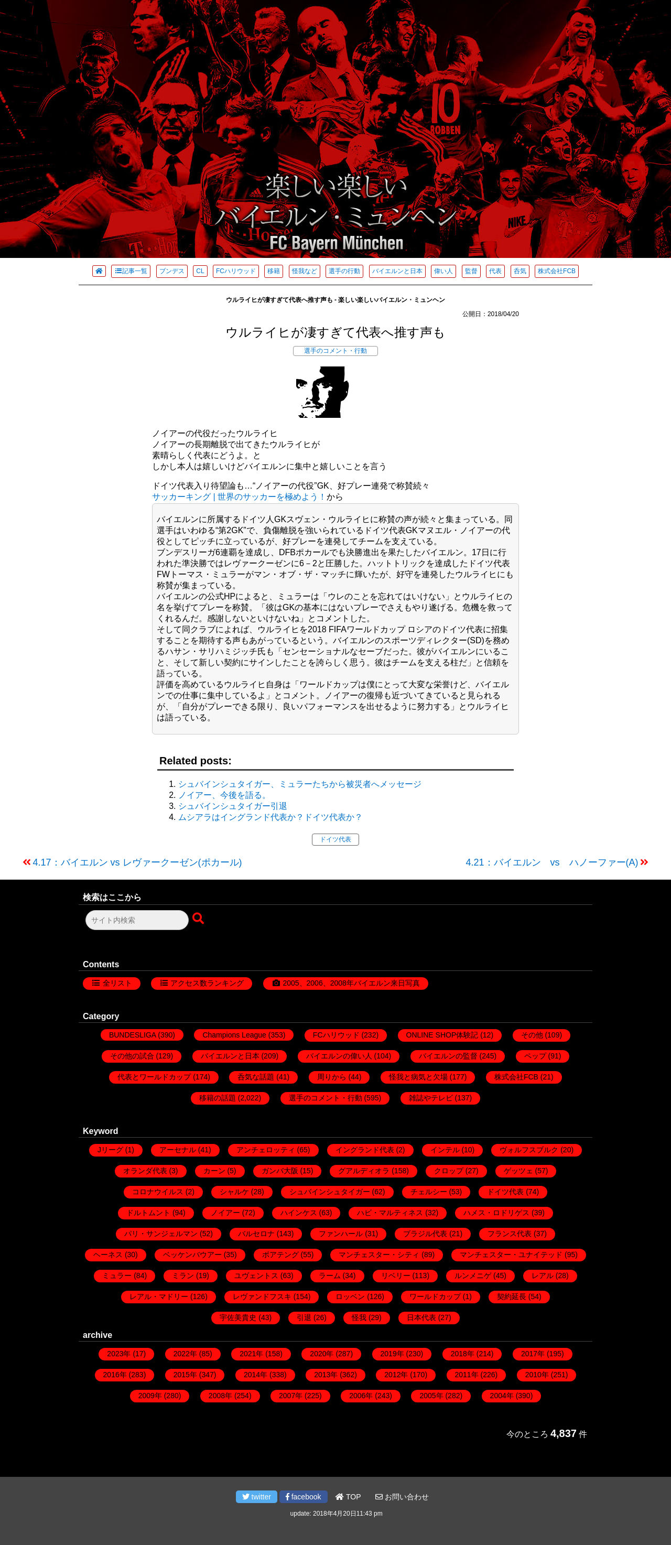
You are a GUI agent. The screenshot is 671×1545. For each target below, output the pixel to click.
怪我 (359, 1317)
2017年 (533, 1353)
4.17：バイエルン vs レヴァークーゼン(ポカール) (137, 862)
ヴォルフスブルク (529, 1150)
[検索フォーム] (137, 920)
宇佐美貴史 (238, 1317)
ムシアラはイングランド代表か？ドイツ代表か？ (270, 817)
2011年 (467, 1374)
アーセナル (177, 1150)
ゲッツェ (518, 1170)
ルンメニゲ (472, 1275)
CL (200, 271)
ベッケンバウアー (192, 1254)
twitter (256, 1497)
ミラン (183, 1275)
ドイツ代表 (335, 839)
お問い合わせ (402, 1497)
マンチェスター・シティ (379, 1254)
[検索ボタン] (199, 919)
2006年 (361, 1395)
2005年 (431, 1395)
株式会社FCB (557, 271)
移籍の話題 (217, 1098)
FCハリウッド (236, 271)
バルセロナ (256, 1233)
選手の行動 (344, 271)
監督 (471, 271)
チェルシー (428, 1191)
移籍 (273, 271)
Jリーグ (110, 1150)
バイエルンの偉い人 (339, 1056)
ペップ (535, 1056)
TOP (348, 1497)
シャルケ (234, 1191)
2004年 (502, 1395)
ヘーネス (108, 1254)
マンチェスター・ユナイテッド (511, 1254)
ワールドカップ (435, 1296)
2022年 (185, 1353)
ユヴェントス (256, 1275)
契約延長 (511, 1296)
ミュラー (117, 1275)
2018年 (462, 1353)
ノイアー (225, 1212)
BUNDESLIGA (132, 1035)
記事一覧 (130, 271)
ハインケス (298, 1212)
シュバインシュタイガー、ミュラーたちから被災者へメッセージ (299, 784)
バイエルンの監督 (448, 1056)
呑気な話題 (255, 1077)
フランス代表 (510, 1233)
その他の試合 (132, 1056)
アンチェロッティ (265, 1150)
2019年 (392, 1353)
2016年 (115, 1374)
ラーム (330, 1275)
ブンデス (172, 271)
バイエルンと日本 (397, 271)
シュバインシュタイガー (329, 1191)
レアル (543, 1275)
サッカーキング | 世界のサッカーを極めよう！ (239, 496)
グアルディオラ (363, 1170)
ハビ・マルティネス (390, 1212)
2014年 (255, 1374)
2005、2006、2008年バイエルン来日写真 (351, 983)
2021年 (251, 1353)
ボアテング (280, 1254)
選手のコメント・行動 (335, 350)
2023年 (119, 1353)
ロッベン (350, 1296)
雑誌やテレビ (431, 1098)
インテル (445, 1150)
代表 (495, 271)
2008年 (220, 1395)
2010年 (537, 1374)
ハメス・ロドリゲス (496, 1212)
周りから (332, 1077)
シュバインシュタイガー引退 (232, 806)
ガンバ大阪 (280, 1170)
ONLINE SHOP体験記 (442, 1035)
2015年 (185, 1374)
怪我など (304, 271)
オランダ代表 (145, 1170)
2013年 (326, 1374)
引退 (304, 1317)
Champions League (234, 1035)
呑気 (520, 271)
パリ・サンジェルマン (161, 1233)
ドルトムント (148, 1212)
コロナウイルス (157, 1191)
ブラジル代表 (425, 1233)
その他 (532, 1035)
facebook (303, 1497)
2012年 (396, 1374)
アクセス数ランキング (207, 983)
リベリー (395, 1275)
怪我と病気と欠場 (418, 1077)
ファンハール (341, 1233)
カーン (214, 1170)
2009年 (150, 1395)
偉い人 (443, 271)
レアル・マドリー (158, 1296)
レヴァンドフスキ (262, 1296)
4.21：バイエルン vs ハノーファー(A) (552, 862)
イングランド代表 (365, 1150)
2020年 (321, 1353)
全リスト (117, 983)
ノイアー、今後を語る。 (224, 795)
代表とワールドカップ (154, 1077)
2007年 (290, 1395)
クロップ (448, 1170)
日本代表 (421, 1317)
